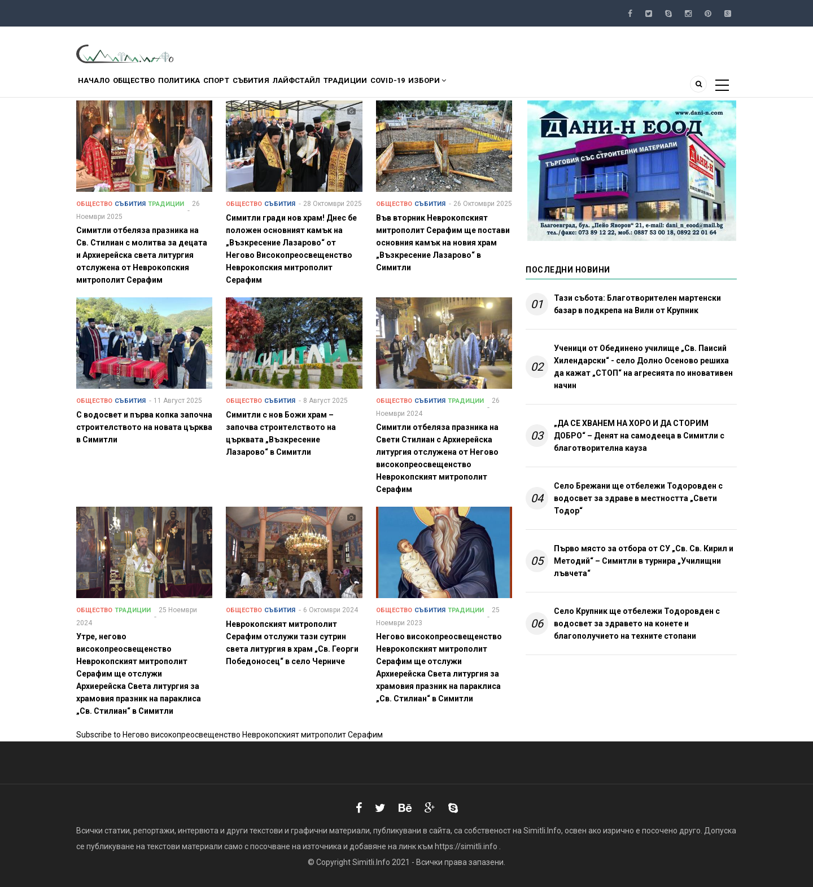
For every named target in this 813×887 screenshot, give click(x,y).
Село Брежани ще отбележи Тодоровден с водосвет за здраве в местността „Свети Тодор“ (638, 498)
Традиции (413, 86)
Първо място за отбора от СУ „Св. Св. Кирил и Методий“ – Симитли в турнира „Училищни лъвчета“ (643, 561)
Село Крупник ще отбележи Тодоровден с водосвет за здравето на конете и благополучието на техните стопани (637, 623)
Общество (149, 86)
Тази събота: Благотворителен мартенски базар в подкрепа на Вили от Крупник (637, 304)
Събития (298, 86)
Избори (517, 86)
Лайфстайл (354, 86)
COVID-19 (467, 86)
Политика (205, 86)
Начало (98, 86)
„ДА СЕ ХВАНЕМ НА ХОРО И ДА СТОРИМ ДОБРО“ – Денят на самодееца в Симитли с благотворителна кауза (639, 436)
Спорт (252, 86)
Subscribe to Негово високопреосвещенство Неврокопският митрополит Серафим (229, 734)
